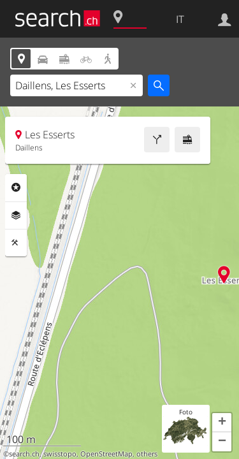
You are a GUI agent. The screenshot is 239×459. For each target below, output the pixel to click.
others (146, 453)
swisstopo (59, 453)
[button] (221, 422)
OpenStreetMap (106, 453)
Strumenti (16, 242)
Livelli (16, 215)
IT (180, 19)
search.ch (24, 453)
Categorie (16, 187)
